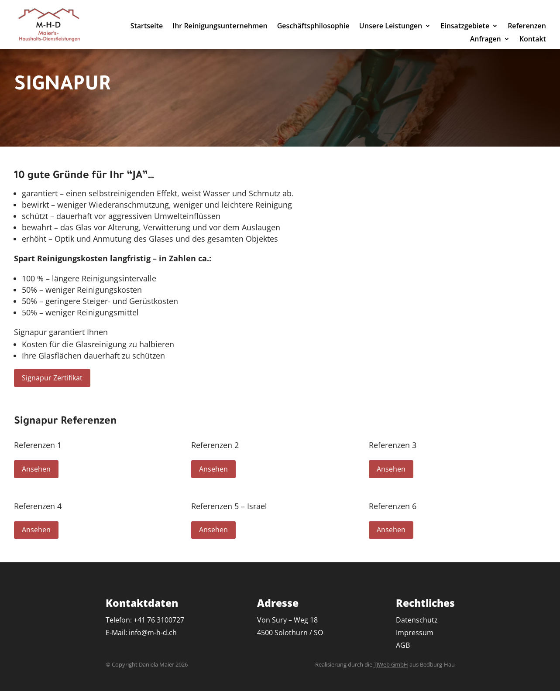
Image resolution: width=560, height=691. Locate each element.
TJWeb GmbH (391, 664)
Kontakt (532, 40)
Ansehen (36, 469)
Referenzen (527, 27)
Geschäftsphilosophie (313, 27)
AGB (403, 645)
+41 (159, 620)
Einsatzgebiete (464, 27)
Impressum (414, 632)
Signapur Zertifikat (52, 378)
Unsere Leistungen (390, 27)
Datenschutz (417, 620)
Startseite (147, 27)
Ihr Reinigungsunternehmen (219, 27)
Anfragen (485, 40)
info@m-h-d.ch (153, 632)
